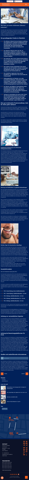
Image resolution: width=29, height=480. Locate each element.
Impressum (11, 477)
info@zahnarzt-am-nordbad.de (7, 454)
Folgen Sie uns (14, 474)
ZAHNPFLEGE (4, 408)
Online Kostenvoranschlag (6, 470)
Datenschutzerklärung (16, 477)
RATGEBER (3, 379)
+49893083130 (6, 453)
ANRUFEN (10, 1)
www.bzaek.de (6, 358)
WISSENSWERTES (5, 381)
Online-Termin (19, 1)
